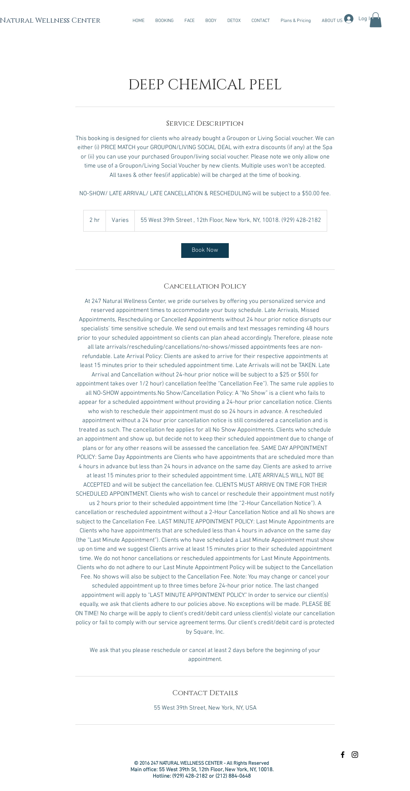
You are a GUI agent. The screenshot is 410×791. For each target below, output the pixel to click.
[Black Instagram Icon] (355, 754)
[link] (205, 250)
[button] (189, 20)
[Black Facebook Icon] (342, 754)
